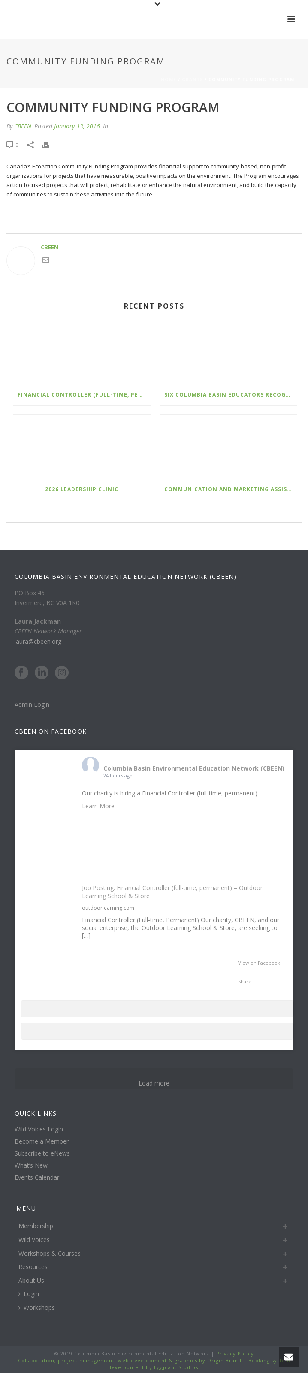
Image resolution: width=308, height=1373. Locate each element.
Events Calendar (37, 1177)
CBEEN (22, 126)
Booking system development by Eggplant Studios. (199, 1363)
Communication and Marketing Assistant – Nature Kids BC (230, 489)
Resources (33, 1267)
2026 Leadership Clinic (81, 489)
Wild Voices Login (39, 1129)
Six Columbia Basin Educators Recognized (230, 394)
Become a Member (42, 1141)
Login (28, 1294)
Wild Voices (34, 1239)
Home (168, 79)
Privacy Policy (234, 1353)
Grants (192, 79)
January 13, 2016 (77, 126)
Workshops (36, 1307)
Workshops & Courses (49, 1253)
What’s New (31, 1165)
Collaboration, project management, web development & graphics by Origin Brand (130, 1360)
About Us (31, 1280)
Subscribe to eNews (42, 1153)
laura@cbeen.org (38, 641)
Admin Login (32, 704)
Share (244, 981)
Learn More (98, 806)
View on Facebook (259, 963)
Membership (35, 1226)
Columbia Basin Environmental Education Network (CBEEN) (193, 768)
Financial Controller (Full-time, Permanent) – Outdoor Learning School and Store (84, 394)
